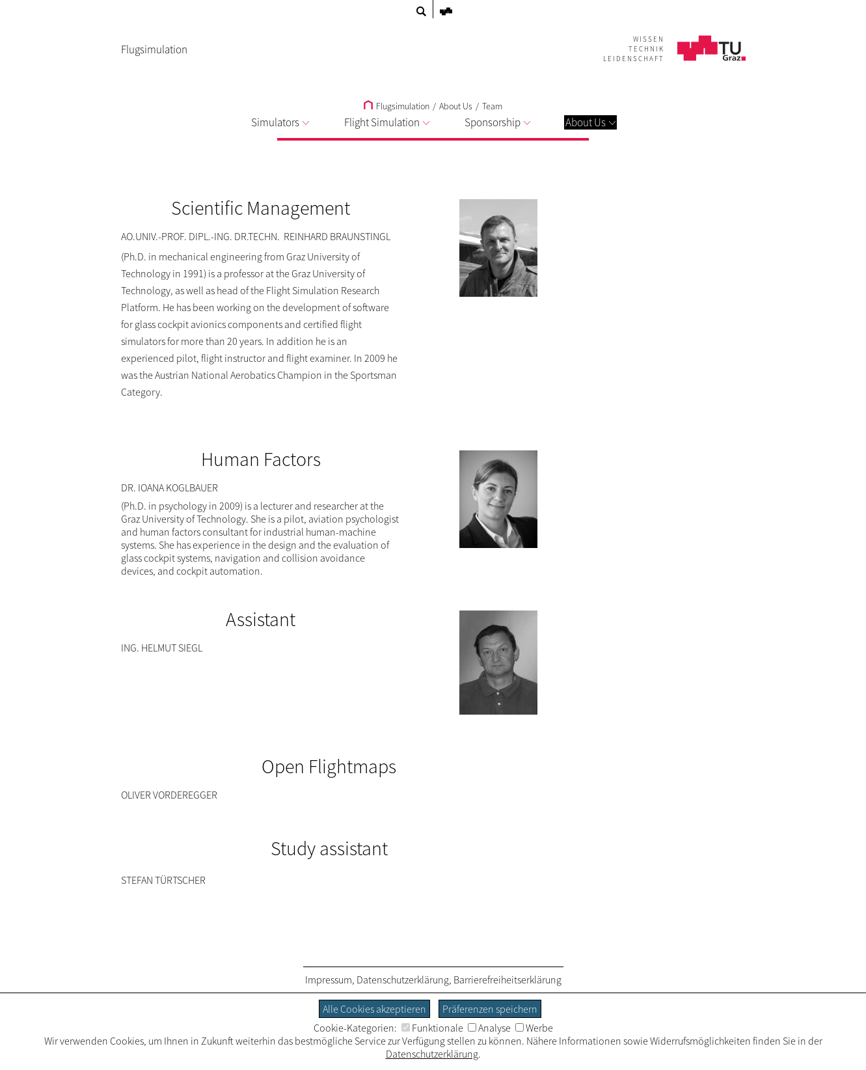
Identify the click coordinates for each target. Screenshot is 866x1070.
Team (492, 106)
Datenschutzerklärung (403, 979)
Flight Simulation (386, 122)
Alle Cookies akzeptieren (374, 1008)
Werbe (534, 1027)
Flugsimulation (396, 106)
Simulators (280, 122)
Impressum (328, 979)
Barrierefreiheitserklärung (507, 979)
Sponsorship (497, 122)
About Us (590, 122)
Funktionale (432, 1027)
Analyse (489, 1027)
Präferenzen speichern (489, 1008)
